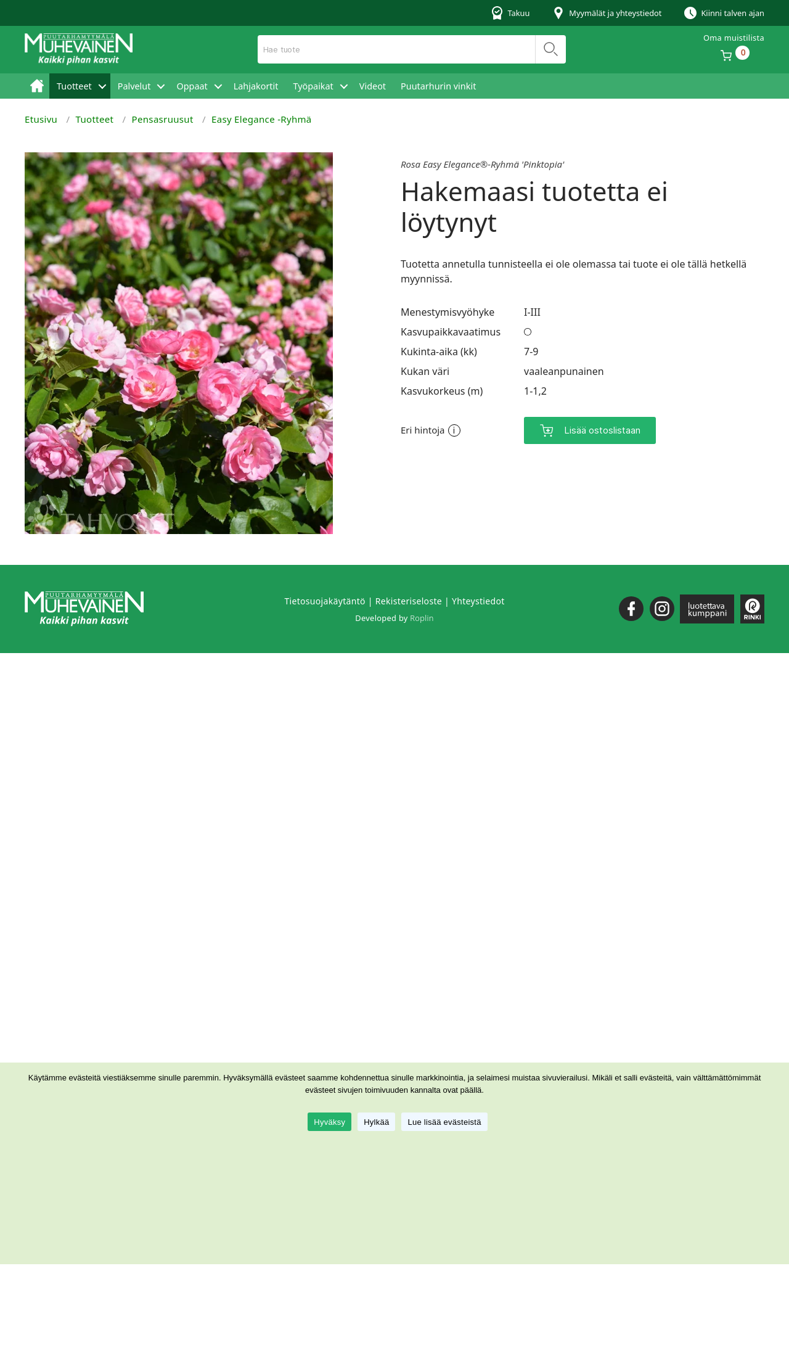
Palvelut (134, 86)
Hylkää (376, 1122)
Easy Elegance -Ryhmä (261, 119)
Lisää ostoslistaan (602, 430)
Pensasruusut (163, 119)
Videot (372, 86)
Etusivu (37, 86)
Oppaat (191, 86)
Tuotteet (74, 86)
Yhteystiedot (478, 601)
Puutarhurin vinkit (438, 86)
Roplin (421, 617)
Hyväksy (329, 1122)
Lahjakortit (256, 86)
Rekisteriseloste (408, 601)
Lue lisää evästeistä (444, 1122)
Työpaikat (313, 86)
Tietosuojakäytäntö (324, 601)
